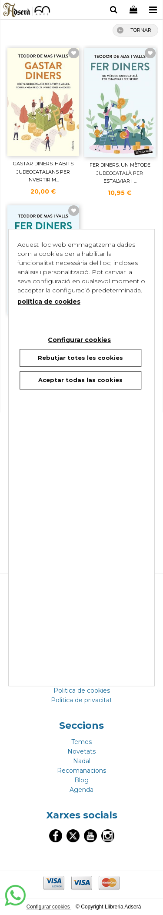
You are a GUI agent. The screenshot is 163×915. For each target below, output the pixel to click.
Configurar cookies (49, 907)
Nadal (81, 761)
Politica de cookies (81, 690)
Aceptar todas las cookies (80, 379)
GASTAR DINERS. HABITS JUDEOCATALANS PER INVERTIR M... (43, 172)
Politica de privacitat (81, 700)
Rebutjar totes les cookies (80, 357)
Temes (81, 742)
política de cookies (48, 301)
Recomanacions (81, 770)
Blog (81, 780)
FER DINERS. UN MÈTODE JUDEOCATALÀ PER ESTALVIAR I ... (120, 173)
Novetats (81, 751)
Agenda (81, 790)
